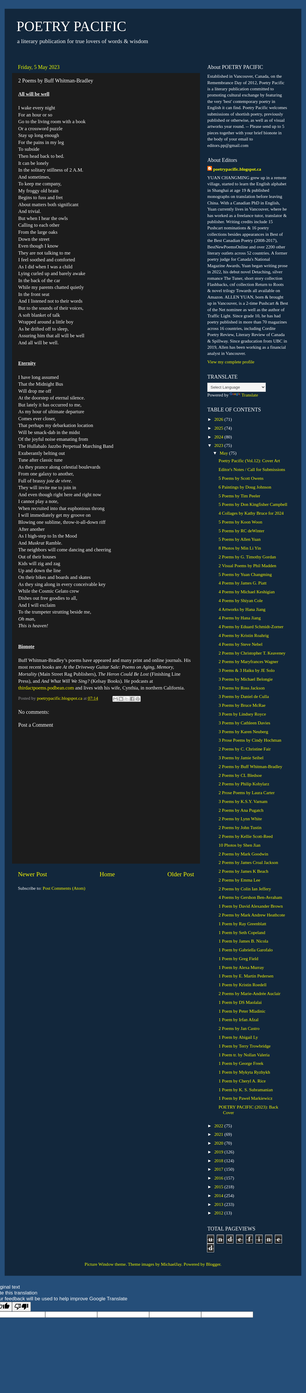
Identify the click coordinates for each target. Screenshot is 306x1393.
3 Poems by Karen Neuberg (243, 731)
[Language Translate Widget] (236, 387)
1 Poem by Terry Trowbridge (244, 1045)
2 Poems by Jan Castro (238, 1028)
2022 (219, 1125)
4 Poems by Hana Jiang (239, 617)
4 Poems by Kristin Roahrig (243, 635)
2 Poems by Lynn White (240, 818)
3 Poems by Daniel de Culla (243, 696)
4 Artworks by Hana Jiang (241, 609)
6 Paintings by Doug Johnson (244, 486)
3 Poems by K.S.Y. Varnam (242, 801)
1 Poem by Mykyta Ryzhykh (244, 1072)
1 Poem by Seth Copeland (241, 932)
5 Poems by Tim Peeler (239, 495)
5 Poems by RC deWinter (241, 530)
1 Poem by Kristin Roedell (242, 984)
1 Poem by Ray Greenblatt (242, 923)
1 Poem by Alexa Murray (241, 967)
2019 (219, 1151)
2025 (219, 428)
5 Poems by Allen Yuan (239, 539)
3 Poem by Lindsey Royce (242, 713)
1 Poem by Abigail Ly (238, 1037)
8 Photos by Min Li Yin (239, 547)
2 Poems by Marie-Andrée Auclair (249, 993)
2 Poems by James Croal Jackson (248, 862)
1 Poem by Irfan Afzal (238, 1019)
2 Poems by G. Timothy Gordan (247, 556)
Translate (244, 394)
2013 (219, 1204)
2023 (219, 445)
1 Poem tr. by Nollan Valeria (244, 1054)
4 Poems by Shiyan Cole (240, 600)
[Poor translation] (21, 1306)
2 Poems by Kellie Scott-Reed (245, 836)
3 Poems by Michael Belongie (245, 679)
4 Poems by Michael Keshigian (246, 591)
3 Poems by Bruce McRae (241, 705)
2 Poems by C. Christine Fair (244, 748)
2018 (219, 1160)
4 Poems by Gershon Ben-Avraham (250, 897)
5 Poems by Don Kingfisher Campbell (252, 504)
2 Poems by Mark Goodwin (243, 853)
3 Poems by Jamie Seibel (240, 757)
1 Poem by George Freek (240, 1063)
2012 (219, 1212)
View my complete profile (230, 361)
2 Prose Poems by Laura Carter (246, 792)
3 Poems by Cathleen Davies (244, 722)
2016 (219, 1177)
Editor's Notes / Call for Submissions (251, 469)
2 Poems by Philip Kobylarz (243, 783)
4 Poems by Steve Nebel (240, 644)
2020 (219, 1143)
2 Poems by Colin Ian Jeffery (244, 888)
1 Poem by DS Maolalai (240, 1002)
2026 (219, 419)
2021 (219, 1134)
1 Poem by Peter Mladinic (241, 1011)
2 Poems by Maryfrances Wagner (248, 661)
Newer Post (32, 874)
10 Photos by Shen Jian (239, 845)
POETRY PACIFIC (71, 26)
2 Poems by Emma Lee (239, 879)
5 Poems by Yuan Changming (245, 574)
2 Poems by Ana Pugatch (240, 810)
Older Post (180, 874)
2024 (219, 436)
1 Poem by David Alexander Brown (250, 906)
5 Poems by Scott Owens (240, 478)
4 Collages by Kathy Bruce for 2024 (251, 513)
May (224, 452)
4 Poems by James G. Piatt (242, 582)
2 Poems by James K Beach (243, 871)
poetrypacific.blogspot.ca (237, 169)
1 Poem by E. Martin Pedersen (245, 975)
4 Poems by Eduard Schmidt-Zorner (250, 626)
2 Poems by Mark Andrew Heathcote (251, 914)
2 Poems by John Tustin (239, 827)
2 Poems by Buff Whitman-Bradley (250, 766)
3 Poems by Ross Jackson (241, 687)
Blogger (213, 1264)
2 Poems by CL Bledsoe (240, 775)
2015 (219, 1186)
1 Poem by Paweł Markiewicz (245, 1098)
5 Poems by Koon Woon (240, 521)
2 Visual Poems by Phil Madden (247, 565)
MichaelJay (171, 1264)
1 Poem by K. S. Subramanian (245, 1089)
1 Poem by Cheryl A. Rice (242, 1080)
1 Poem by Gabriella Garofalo (245, 949)
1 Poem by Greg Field (238, 958)
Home (107, 874)
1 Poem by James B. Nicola (243, 940)
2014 (219, 1195)
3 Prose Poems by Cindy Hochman (249, 740)
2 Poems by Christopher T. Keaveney (251, 652)
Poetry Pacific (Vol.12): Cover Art (249, 460)
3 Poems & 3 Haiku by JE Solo (246, 670)
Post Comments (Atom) (64, 888)
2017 (219, 1169)
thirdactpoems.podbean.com (46, 688)
